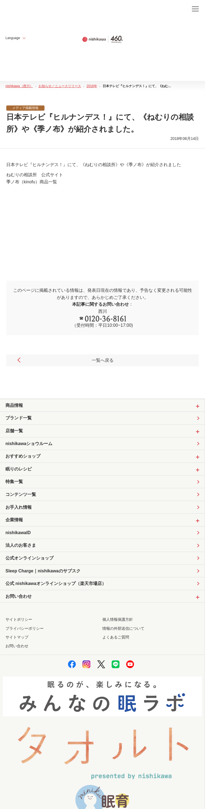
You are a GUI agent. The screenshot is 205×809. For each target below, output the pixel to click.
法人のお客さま (20, 545)
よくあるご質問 (115, 637)
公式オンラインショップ (29, 558)
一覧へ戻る (65, 360)
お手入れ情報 (18, 507)
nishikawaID (18, 532)
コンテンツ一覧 (20, 494)
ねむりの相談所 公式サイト (34, 174)
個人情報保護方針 (117, 619)
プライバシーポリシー (24, 628)
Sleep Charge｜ (43, 571)
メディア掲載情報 (25, 108)
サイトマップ (16, 637)
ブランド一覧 (18, 418)
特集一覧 (14, 481)
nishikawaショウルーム (28, 443)
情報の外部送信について (123, 628)
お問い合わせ (16, 646)
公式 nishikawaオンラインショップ (55, 583)
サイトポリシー (18, 619)
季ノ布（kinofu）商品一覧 (31, 182)
